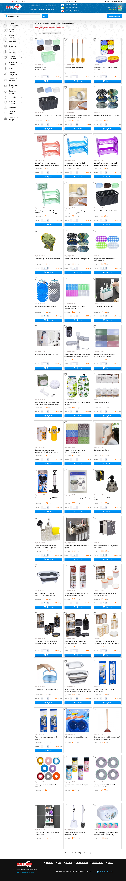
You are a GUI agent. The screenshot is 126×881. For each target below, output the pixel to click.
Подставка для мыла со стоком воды (48, 259)
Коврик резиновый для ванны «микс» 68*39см (77, 403)
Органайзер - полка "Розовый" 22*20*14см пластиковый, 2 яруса (46, 164)
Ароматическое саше (101, 402)
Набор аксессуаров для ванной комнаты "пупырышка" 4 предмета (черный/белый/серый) (76, 642)
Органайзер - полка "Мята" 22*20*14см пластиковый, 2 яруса (46, 212)
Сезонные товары (10, 92)
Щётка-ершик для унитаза (74, 67)
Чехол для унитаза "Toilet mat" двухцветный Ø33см (104, 786)
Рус (12, 1)
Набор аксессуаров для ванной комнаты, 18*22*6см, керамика (46, 546)
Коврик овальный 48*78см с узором (77, 259)
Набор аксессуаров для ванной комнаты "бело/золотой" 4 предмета (106, 642)
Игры (8, 68)
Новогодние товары (11, 119)
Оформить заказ (114, 16)
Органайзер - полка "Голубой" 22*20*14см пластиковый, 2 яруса (76, 164)
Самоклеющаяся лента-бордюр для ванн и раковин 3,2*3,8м (77, 212)
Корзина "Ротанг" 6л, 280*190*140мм (106, 211)
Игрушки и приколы (10, 63)
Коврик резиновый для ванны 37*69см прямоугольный (104, 355)
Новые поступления (11, 24)
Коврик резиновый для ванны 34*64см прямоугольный (75, 307)
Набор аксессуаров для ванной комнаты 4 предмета (105, 594)
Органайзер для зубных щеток (104, 306)
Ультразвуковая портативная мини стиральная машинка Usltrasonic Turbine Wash (47, 403)
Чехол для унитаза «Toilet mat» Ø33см (46, 786)
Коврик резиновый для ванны (45, 306)
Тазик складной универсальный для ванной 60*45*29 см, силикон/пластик (78, 690)
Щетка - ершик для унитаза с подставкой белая (75, 833)
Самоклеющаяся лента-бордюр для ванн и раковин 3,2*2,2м (77, 116)
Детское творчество (10, 51)
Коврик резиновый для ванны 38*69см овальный (104, 260)
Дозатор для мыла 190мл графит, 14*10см (105, 499)
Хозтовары (10, 42)
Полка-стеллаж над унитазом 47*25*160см (104, 690)
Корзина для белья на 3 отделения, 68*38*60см (106, 546)
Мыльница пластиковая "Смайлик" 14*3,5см (106, 68)
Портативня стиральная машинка (46, 689)
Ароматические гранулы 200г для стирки (76, 786)
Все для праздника (10, 74)
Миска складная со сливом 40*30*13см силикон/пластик (45, 594)
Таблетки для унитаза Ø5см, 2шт (76, 737)
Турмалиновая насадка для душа (46, 354)
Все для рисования (10, 57)
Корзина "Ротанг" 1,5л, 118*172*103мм (43, 68)
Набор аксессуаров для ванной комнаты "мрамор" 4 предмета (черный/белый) (46, 642)
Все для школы (9, 30)
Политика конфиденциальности (25, 872)
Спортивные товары (11, 86)
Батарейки (10, 97)
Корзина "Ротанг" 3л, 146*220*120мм (48, 115)
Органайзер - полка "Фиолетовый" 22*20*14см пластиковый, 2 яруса (106, 164)
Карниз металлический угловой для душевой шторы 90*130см (77, 594)
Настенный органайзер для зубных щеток (77, 546)
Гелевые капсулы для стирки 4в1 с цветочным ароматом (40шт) (106, 833)
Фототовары (11, 107)
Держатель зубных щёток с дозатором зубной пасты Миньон (46, 451)
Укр (16, 1)
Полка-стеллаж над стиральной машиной (46, 738)
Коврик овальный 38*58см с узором (106, 115)
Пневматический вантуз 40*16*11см (47, 498)
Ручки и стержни (9, 102)
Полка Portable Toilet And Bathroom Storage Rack (47, 833)
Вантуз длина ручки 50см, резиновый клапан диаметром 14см (107, 738)
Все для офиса (9, 36)
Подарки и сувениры (10, 80)
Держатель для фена (101, 450)
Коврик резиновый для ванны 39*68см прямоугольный (75, 451)
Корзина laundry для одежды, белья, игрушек (77, 499)
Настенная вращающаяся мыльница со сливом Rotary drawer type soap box (77, 355)
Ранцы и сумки (9, 113)
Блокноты (10, 46)
